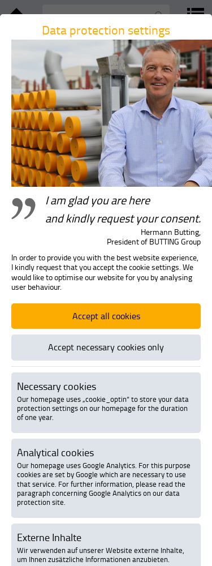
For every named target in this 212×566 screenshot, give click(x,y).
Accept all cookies (106, 316)
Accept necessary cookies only (106, 347)
